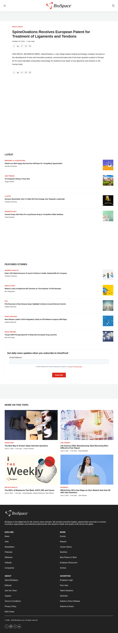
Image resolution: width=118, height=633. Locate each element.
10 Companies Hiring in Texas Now (17, 179)
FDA (6, 301)
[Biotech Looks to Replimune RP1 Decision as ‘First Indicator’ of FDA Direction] (108, 290)
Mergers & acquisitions (15, 160)
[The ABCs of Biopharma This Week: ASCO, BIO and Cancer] (31, 470)
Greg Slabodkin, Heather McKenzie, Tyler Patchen (38, 493)
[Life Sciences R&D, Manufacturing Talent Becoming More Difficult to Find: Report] (86, 425)
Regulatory (10, 286)
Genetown (9, 443)
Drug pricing (10, 332)
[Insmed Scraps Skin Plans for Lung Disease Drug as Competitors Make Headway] (108, 216)
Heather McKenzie (10, 307)
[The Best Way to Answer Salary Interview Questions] (31, 425)
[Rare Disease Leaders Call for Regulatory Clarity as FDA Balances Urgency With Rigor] (108, 321)
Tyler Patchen (82, 495)
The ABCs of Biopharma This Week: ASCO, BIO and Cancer (29, 490)
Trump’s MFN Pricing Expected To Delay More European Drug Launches (31, 335)
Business (64, 487)
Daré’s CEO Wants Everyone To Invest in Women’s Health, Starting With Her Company (36, 273)
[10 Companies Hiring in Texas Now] (108, 180)
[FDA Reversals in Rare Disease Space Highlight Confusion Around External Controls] (108, 305)
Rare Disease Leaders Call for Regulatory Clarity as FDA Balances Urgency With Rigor (36, 319)
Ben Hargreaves (10, 291)
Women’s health (12, 270)
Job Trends (10, 176)
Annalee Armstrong (11, 166)
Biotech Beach (17, 27)
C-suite (8, 196)
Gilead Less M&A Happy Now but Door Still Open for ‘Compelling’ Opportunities (33, 163)
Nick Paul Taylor (10, 337)
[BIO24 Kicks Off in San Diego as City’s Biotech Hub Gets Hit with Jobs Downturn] (86, 470)
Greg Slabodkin (83, 451)
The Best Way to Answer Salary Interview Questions (26, 446)
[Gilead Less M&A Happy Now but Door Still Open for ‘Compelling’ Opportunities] (108, 165)
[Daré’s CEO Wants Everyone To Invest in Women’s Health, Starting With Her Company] (108, 274)
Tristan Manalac (10, 217)
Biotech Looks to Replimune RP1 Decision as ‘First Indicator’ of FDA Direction (33, 289)
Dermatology (10, 211)
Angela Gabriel (9, 181)
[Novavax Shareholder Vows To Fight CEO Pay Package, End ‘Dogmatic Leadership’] (108, 200)
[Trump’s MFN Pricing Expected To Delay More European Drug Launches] (108, 336)
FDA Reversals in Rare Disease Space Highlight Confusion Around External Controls (35, 304)
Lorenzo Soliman (28, 448)
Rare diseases (11, 316)
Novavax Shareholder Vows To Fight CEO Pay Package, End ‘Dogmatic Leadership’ (35, 199)
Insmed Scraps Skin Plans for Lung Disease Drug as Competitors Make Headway (34, 214)
